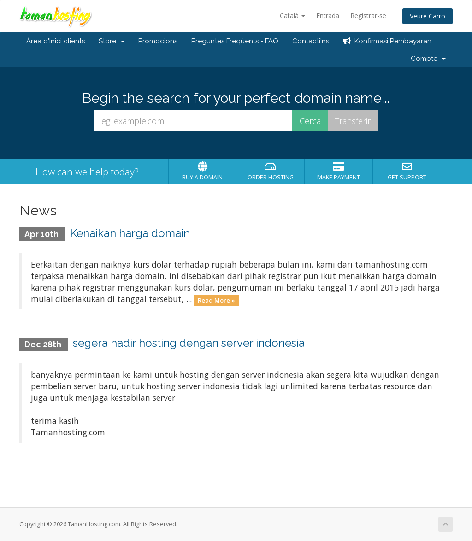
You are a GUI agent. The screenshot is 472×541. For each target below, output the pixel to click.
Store (111, 41)
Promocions (157, 41)
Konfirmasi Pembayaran (387, 41)
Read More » (216, 300)
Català (292, 15)
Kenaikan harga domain (130, 233)
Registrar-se (368, 15)
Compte (428, 58)
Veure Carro (427, 16)
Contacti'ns (310, 41)
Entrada (327, 15)
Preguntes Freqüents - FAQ (234, 41)
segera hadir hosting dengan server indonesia (189, 343)
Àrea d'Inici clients (55, 41)
